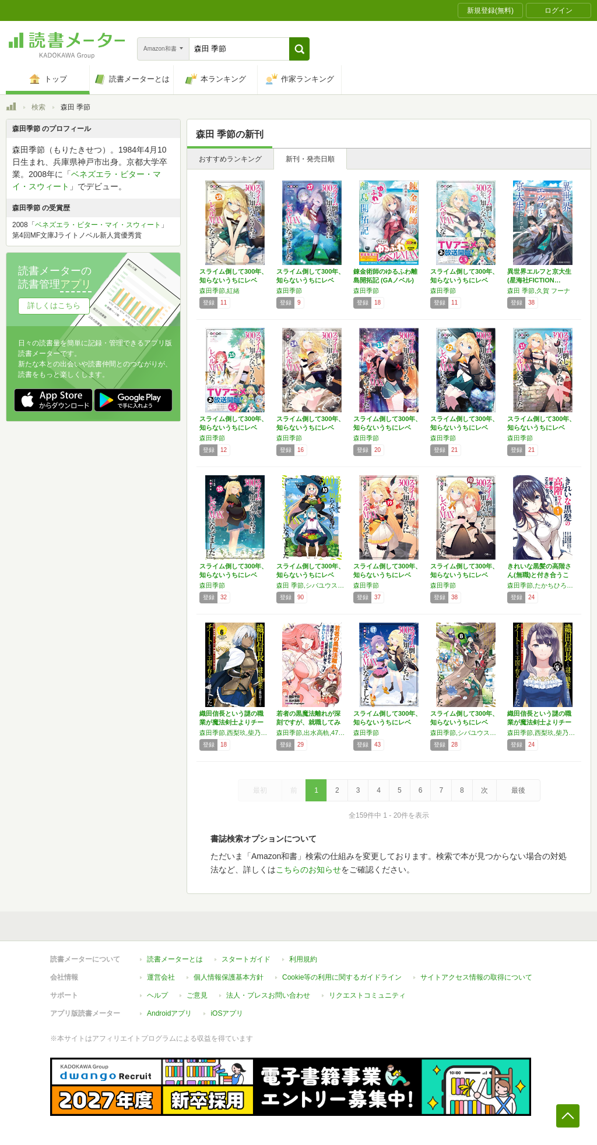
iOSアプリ (226, 1013)
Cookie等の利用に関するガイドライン (342, 977)
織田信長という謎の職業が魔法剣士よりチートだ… (231, 722)
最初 (260, 790)
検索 (38, 107)
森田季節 (289, 290)
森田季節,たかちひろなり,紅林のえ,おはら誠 (542, 585)
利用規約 (303, 959)
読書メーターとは (175, 959)
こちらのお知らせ (308, 869)
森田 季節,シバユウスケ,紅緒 (311, 585)
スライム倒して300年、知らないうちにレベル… (233, 280)
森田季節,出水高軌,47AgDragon (311, 732)
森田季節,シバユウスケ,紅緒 (465, 732)
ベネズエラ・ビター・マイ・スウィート (98, 225)
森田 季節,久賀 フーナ (538, 290)
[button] (299, 49)
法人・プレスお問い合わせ (268, 995)
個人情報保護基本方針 (229, 977)
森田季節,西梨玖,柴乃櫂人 (235, 732)
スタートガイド (246, 959)
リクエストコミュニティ (367, 995)
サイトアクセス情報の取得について (476, 977)
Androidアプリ (169, 1013)
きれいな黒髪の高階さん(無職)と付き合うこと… (539, 575)
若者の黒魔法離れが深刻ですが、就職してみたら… (308, 722)
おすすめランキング (230, 159)
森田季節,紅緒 (219, 290)
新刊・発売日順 (310, 159)
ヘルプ (157, 995)
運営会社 (161, 977)
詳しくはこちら (53, 305)
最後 (518, 790)
